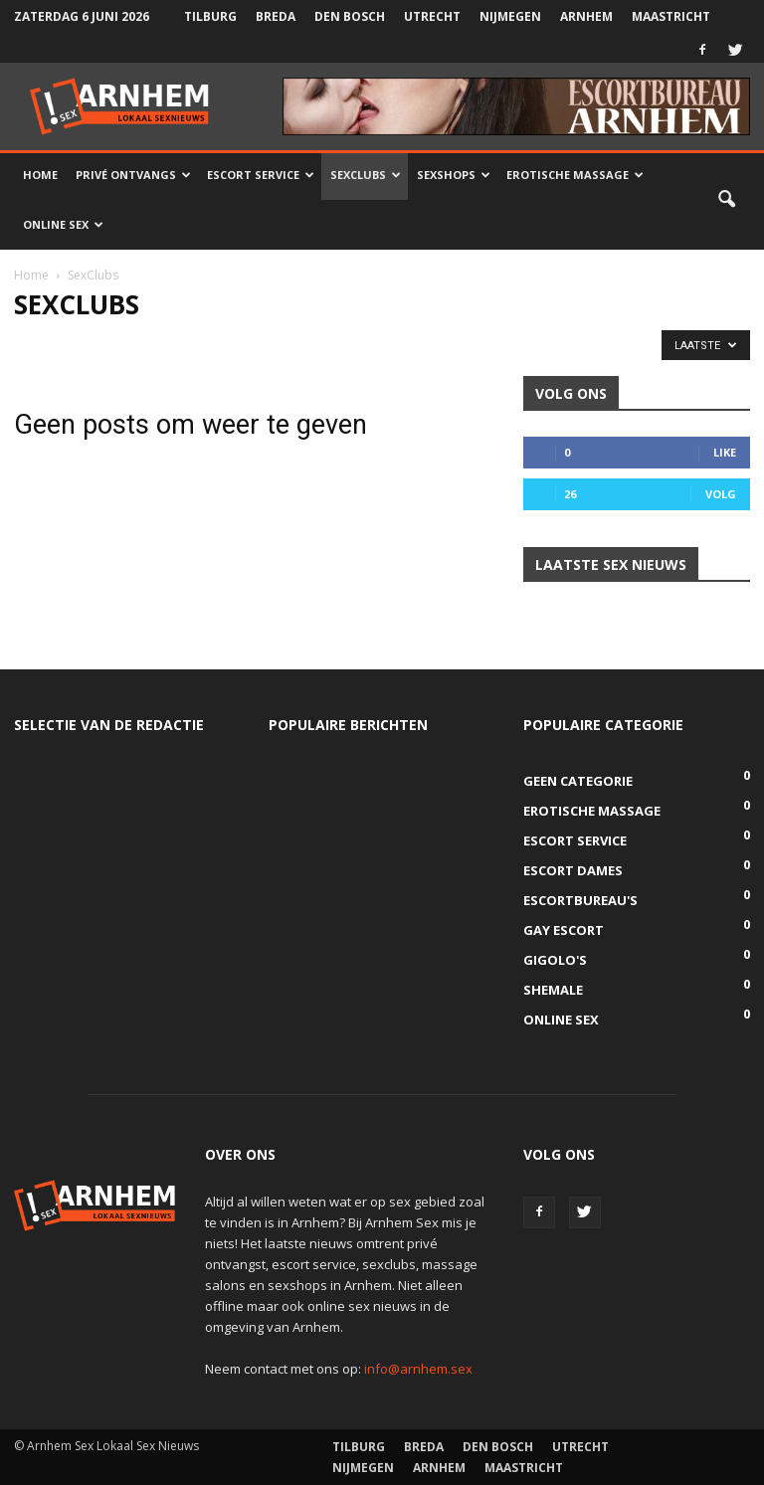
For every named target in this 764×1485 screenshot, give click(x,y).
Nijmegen (510, 16)
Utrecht (432, 16)
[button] (726, 200)
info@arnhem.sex (418, 1369)
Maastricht (671, 16)
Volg (720, 493)
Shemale (553, 990)
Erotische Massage (575, 174)
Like (724, 452)
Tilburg (210, 16)
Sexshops (453, 174)
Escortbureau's (580, 900)
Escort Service (260, 174)
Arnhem (586, 16)
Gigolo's (555, 960)
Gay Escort (563, 930)
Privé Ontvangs (133, 174)
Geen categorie (578, 781)
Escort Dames (573, 870)
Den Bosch (349, 16)
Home (40, 174)
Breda (275, 16)
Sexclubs (365, 174)
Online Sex (63, 224)
